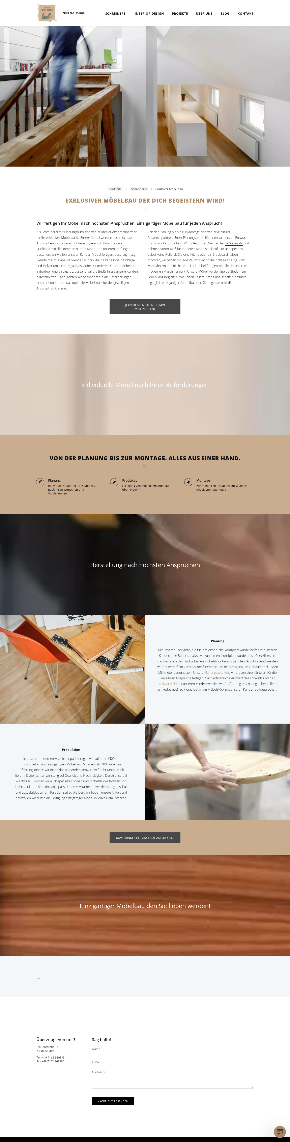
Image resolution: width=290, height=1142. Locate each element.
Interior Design (149, 13)
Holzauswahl (234, 243)
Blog (225, 13)
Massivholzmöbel (160, 266)
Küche (194, 254)
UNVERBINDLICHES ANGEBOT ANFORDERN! (145, 838)
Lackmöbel (198, 266)
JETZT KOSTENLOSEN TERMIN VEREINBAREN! (145, 307)
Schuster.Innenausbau (46, 13)
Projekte (180, 13)
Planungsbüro (74, 232)
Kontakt (246, 13)
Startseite (115, 189)
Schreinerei (116, 13)
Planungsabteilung (217, 672)
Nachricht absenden (112, 1101)
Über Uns (204, 13)
